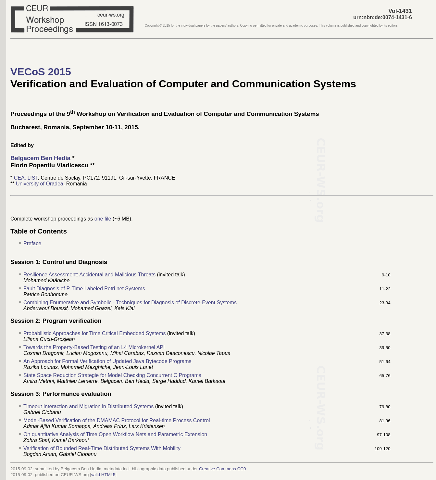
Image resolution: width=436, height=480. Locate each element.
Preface (32, 243)
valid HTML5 (103, 474)
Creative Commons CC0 (222, 468)
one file (102, 218)
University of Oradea (39, 183)
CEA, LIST (26, 178)
